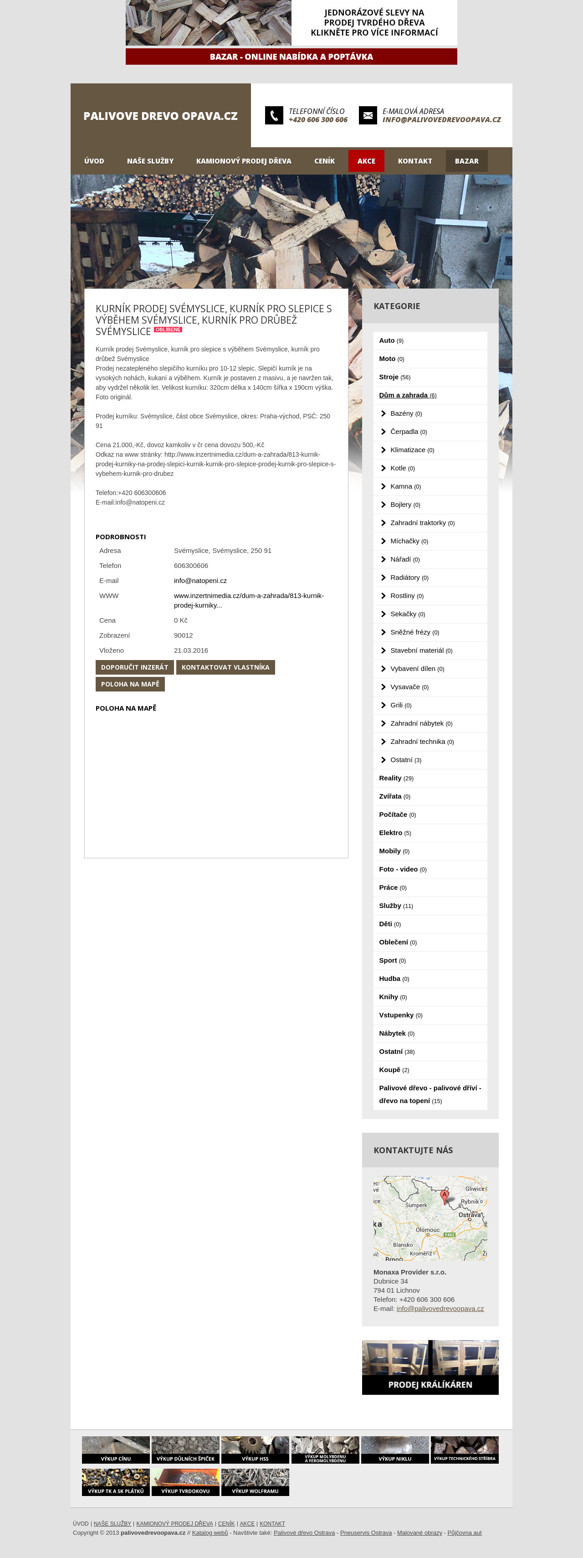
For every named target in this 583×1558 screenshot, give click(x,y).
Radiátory (410, 577)
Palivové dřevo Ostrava (304, 1532)
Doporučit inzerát (135, 667)
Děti (390, 924)
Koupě (394, 1069)
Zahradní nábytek (422, 723)
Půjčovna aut (465, 1532)
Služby (396, 905)
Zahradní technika (423, 741)
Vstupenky (401, 1015)
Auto (391, 340)
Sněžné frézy (415, 632)
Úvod (94, 160)
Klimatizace (413, 450)
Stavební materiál (422, 650)
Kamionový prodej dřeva (244, 160)
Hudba (394, 978)
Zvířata (395, 796)
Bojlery (405, 504)
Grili (401, 705)
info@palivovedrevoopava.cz (442, 119)
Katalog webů (210, 1532)
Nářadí (405, 559)
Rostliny (407, 595)
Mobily (394, 851)
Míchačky (410, 541)
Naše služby (150, 160)
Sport (392, 960)
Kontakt (415, 160)
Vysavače (410, 687)
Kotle (403, 468)
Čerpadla (409, 431)
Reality (396, 778)
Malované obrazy (419, 1532)
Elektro (395, 832)
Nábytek (397, 1033)
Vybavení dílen (418, 668)
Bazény (406, 413)
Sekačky (408, 614)
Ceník (324, 160)
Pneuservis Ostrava (366, 1532)
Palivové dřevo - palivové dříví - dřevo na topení (430, 1094)
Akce (366, 160)
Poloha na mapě (130, 684)
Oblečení (398, 942)
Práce (393, 887)
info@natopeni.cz (200, 580)
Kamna (406, 486)
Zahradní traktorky (423, 522)
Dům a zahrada (408, 395)
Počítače (397, 814)
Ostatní (406, 760)
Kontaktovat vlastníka (226, 667)
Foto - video (403, 869)
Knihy (393, 997)
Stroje (395, 377)
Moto (391, 358)
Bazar (467, 160)
